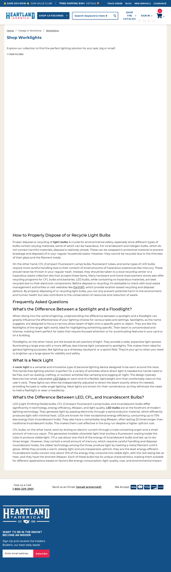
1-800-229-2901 (23, 489)
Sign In (146, 15)
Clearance (160, 3)
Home (10, 30)
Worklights (52, 30)
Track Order (115, 3)
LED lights (59, 378)
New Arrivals (142, 3)
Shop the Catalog (129, 15)
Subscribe (42, 553)
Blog (128, 3)
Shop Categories (53, 15)
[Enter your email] (18, 553)
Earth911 (78, 287)
